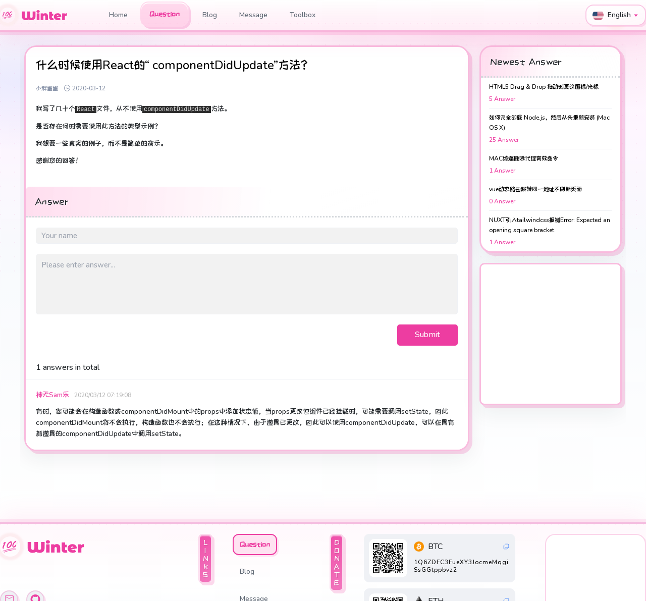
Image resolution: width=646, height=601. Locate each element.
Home (118, 15)
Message (253, 15)
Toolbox (302, 15)
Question (164, 14)
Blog (209, 15)
